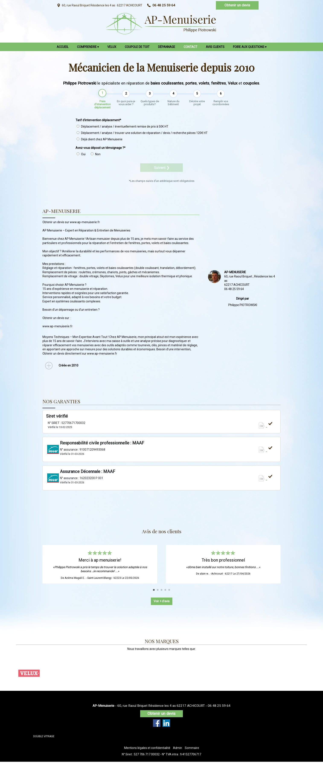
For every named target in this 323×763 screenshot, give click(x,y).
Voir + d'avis (162, 602)
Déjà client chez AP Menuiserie (99, 140)
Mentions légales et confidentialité (147, 749)
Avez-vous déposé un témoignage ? (100, 149)
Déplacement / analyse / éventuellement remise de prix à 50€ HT (122, 128)
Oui (81, 155)
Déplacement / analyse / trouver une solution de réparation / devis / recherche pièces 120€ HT (142, 134)
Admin (177, 749)
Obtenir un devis (237, 5)
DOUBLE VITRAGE (43, 737)
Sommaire (192, 749)
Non (95, 155)
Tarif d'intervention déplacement (98, 121)
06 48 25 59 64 (219, 707)
